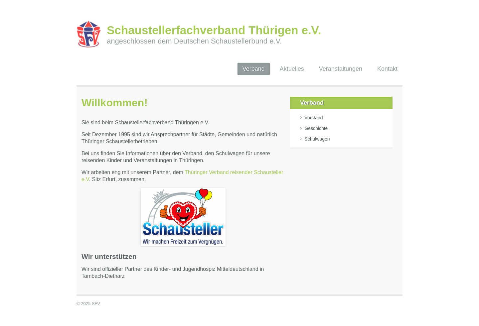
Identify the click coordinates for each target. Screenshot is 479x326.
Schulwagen (317, 139)
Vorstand (313, 117)
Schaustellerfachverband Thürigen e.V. (214, 30)
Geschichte (316, 128)
